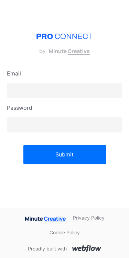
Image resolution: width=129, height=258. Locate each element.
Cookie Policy (65, 232)
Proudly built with (47, 248)
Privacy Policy (89, 218)
